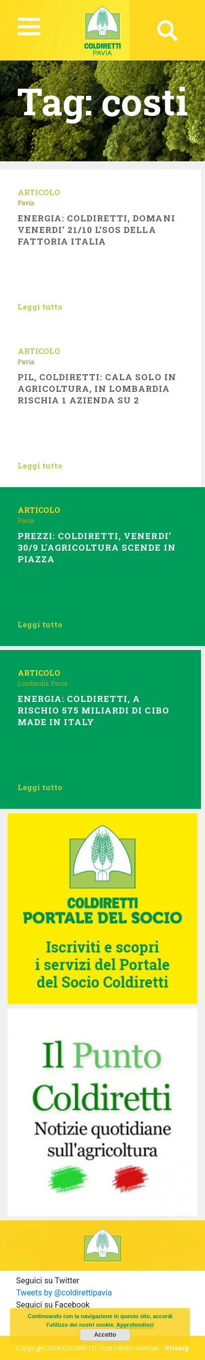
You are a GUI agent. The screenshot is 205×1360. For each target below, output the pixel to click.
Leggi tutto (40, 307)
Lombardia (33, 683)
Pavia (26, 203)
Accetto (105, 1334)
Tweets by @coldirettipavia (64, 1292)
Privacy (177, 1347)
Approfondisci (135, 1325)
